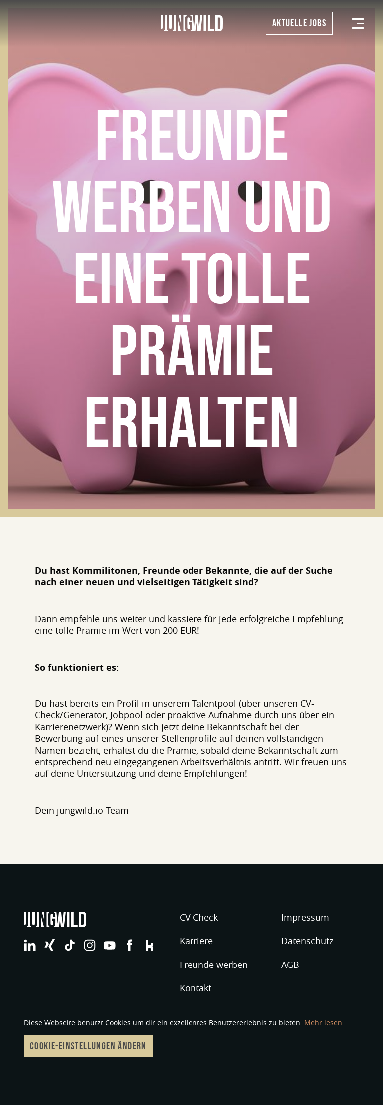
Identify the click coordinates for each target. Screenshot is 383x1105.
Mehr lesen (323, 1022)
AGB (290, 964)
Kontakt (195, 988)
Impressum (305, 917)
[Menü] (358, 23)
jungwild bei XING (50, 945)
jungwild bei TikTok (70, 945)
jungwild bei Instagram (90, 945)
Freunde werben (214, 964)
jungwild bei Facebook (130, 945)
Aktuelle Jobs (299, 23)
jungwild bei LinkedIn (30, 945)
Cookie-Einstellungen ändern (88, 1046)
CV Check (199, 917)
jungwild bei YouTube (110, 945)
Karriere (196, 941)
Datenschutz (307, 941)
